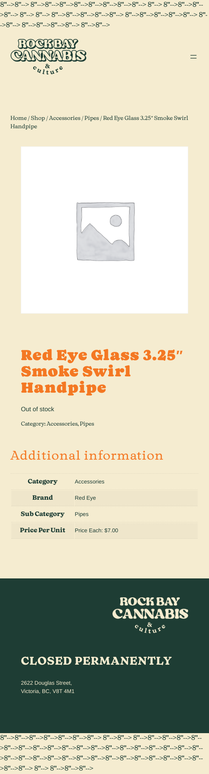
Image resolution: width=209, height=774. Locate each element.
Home (19, 118)
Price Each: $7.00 (97, 531)
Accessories (65, 118)
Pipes (91, 118)
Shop (38, 118)
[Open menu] (193, 57)
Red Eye (85, 498)
